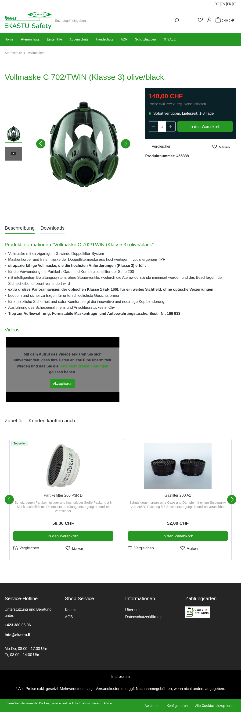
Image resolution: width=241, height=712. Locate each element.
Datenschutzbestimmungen (83, 366)
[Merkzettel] (200, 20)
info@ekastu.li (17, 635)
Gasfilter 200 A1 (178, 495)
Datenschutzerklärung (143, 617)
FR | (230, 3)
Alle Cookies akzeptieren (214, 706)
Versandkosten (108, 689)
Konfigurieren (177, 706)
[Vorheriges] (40, 143)
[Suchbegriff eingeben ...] (111, 20)
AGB (69, 617)
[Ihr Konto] (209, 20)
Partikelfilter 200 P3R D (63, 495)
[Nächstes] (125, 143)
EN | (224, 3)
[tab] (20, 228)
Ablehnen (152, 706)
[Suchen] (176, 20)
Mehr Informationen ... (20, 707)
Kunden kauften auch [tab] (52, 420)
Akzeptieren (62, 383)
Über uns (132, 610)
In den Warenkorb (205, 126)
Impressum (120, 677)
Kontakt (71, 610)
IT (234, 3)
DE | (218, 3)
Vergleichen (158, 146)
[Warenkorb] (225, 20)
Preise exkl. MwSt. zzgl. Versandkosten (177, 104)
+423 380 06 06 (18, 625)
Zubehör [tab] (14, 420)
